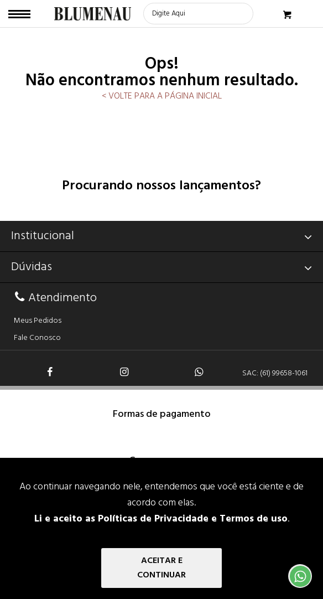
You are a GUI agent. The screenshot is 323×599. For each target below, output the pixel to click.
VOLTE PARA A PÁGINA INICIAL (164, 96)
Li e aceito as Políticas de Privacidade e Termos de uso (161, 519)
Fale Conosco (37, 338)
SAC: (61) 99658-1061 (275, 373)
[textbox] (198, 13)
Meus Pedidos (37, 320)
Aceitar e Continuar (161, 568)
